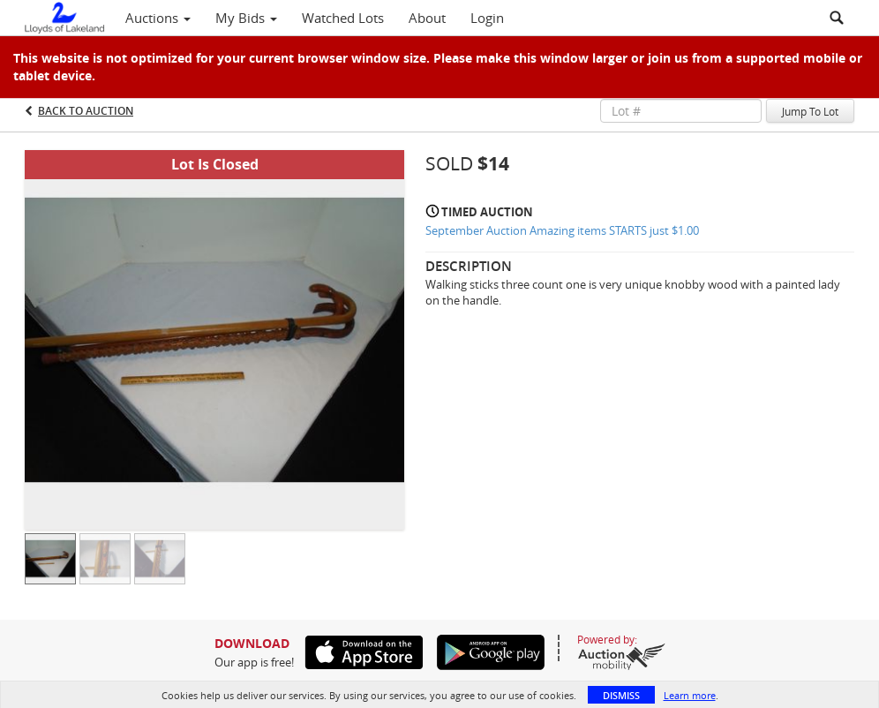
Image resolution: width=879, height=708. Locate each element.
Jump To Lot (810, 111)
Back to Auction (85, 110)
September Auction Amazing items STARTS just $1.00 (562, 230)
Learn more (690, 695)
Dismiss (621, 695)
